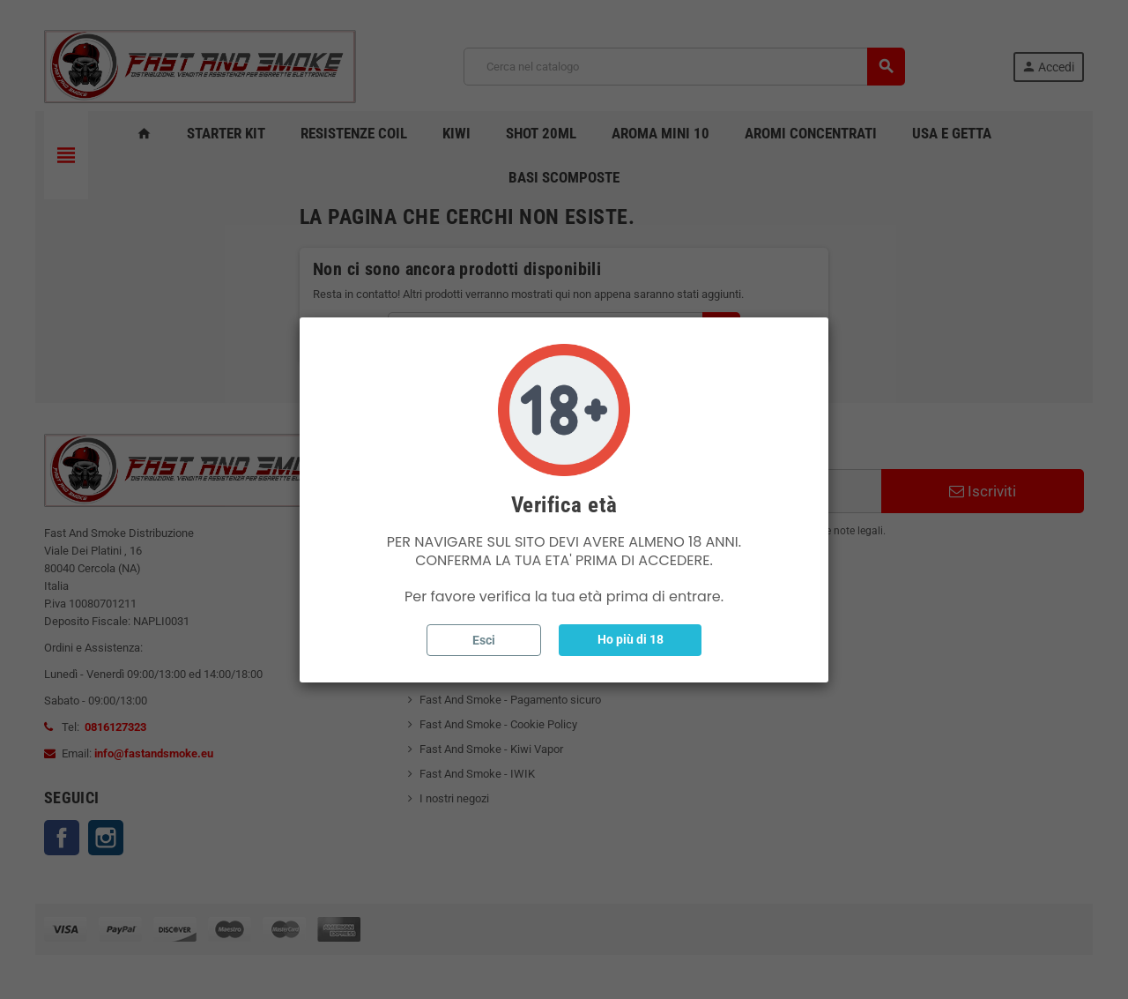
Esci (483, 640)
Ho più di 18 (630, 639)
